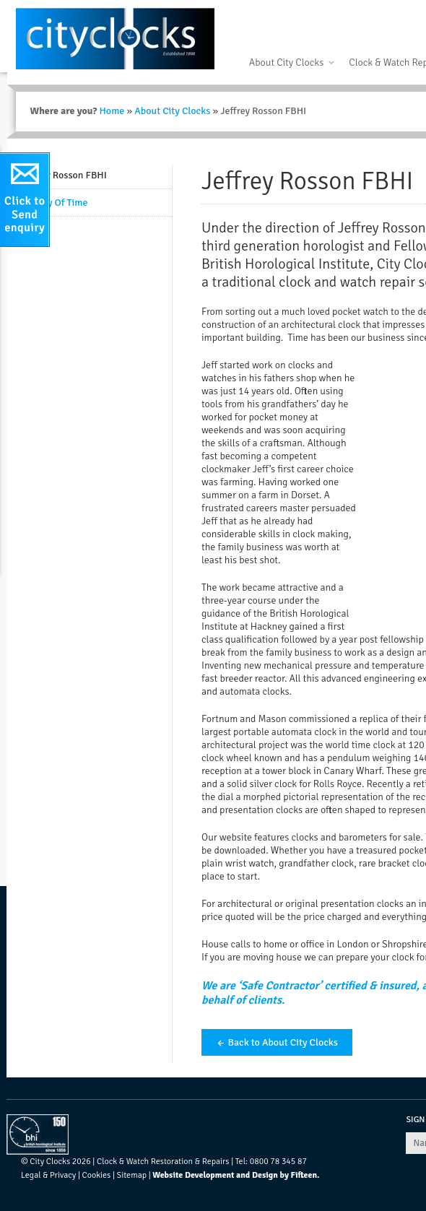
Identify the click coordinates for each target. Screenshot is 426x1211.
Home (111, 111)
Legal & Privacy (48, 1175)
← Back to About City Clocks (277, 1042)
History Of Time (54, 202)
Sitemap (132, 1175)
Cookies (96, 1175)
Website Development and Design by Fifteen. (235, 1175)
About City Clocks (286, 62)
